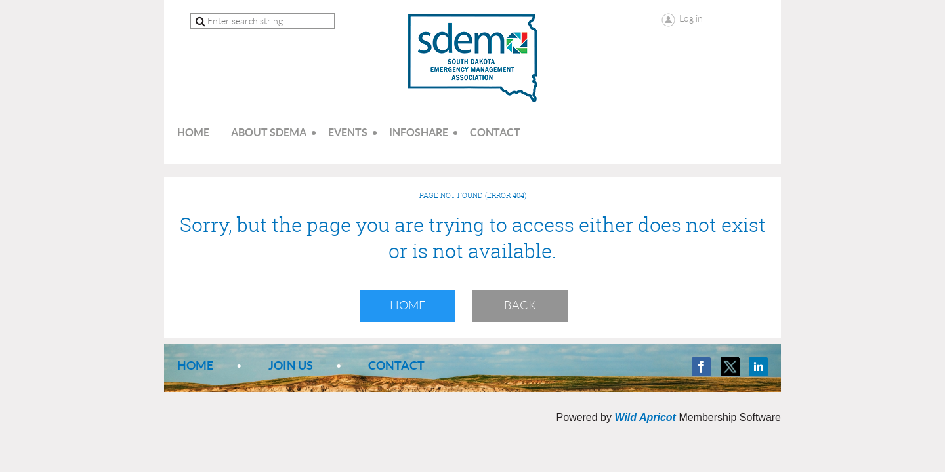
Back (520, 305)
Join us (290, 365)
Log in (691, 18)
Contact (396, 365)
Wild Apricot (644, 417)
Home (408, 305)
